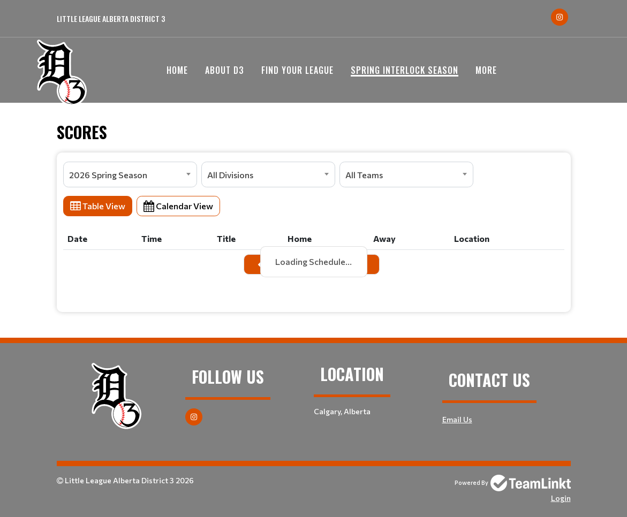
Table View (97, 206)
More (486, 70)
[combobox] (130, 174)
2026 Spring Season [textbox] (108, 175)
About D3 (224, 70)
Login (561, 498)
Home (177, 70)
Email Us (457, 419)
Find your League (297, 70)
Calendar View (178, 206)
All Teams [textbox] (364, 175)
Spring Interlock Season (404, 70)
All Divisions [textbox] (230, 175)
